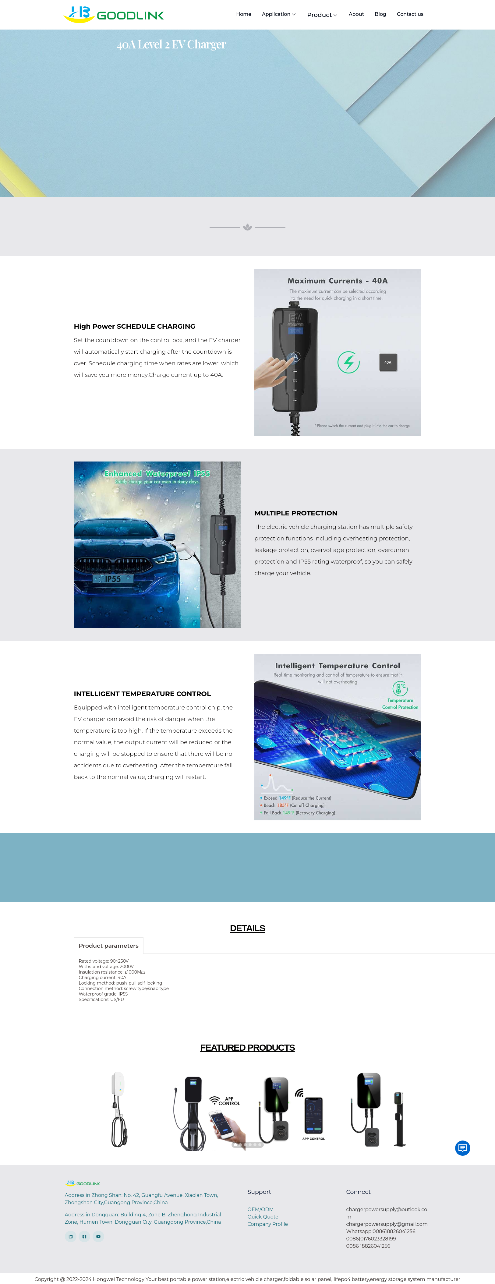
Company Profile (268, 1224)
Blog (380, 14)
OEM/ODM (261, 1209)
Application (278, 14)
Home (242, 14)
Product (322, 15)
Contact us (409, 14)
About (355, 14)
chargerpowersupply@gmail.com (387, 1224)
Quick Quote (263, 1217)
